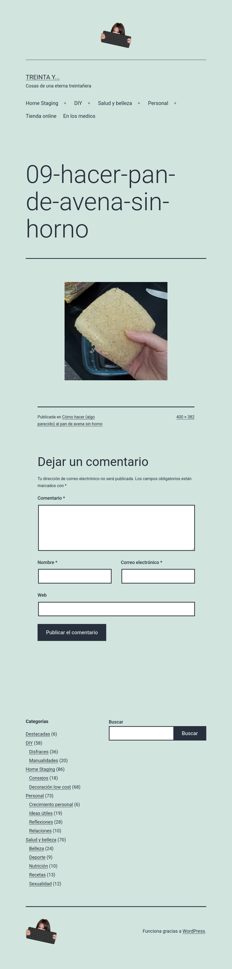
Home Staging (42, 103)
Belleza (36, 848)
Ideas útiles (41, 813)
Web (42, 595)
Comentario (51, 498)
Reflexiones (41, 822)
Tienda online (41, 116)
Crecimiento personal (51, 804)
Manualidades (43, 760)
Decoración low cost (50, 787)
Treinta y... (43, 77)
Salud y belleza (115, 103)
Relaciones (40, 830)
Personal (158, 103)
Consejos (38, 778)
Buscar (116, 722)
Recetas (37, 874)
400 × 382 (185, 417)
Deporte (37, 857)
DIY (78, 103)
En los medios (79, 116)
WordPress (194, 931)
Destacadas (38, 734)
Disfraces (39, 751)
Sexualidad (40, 883)
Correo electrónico (141, 562)
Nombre (47, 562)
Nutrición (38, 866)
